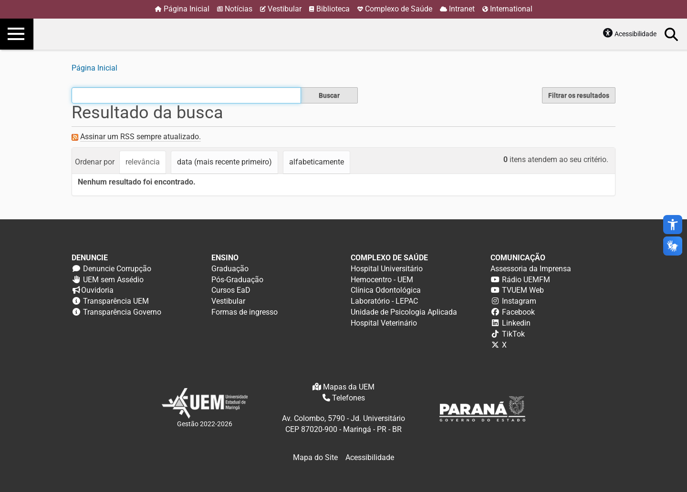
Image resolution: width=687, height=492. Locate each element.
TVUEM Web (523, 290)
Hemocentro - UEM (382, 279)
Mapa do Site (315, 457)
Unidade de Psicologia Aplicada (404, 312)
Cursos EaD (230, 290)
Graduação (230, 268)
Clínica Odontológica (386, 290)
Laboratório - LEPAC (384, 301)
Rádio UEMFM (526, 279)
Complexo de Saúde (398, 8)
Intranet (462, 8)
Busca (671, 33)
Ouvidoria (97, 290)
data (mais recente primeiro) (224, 161)
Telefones (348, 397)
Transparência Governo (122, 312)
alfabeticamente (316, 161)
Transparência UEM (116, 301)
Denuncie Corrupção (117, 268)
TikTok (513, 333)
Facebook (518, 312)
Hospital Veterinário (384, 323)
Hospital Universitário (387, 268)
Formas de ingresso (244, 312)
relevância (142, 161)
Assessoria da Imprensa (530, 268)
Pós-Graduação (237, 279)
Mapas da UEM (349, 386)
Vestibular (285, 8)
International (511, 8)
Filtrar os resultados (578, 95)
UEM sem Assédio (113, 279)
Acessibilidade (635, 34)
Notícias (238, 8)
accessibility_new (672, 224)
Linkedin (516, 323)
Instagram (519, 301)
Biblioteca (333, 8)
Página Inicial (186, 8)
